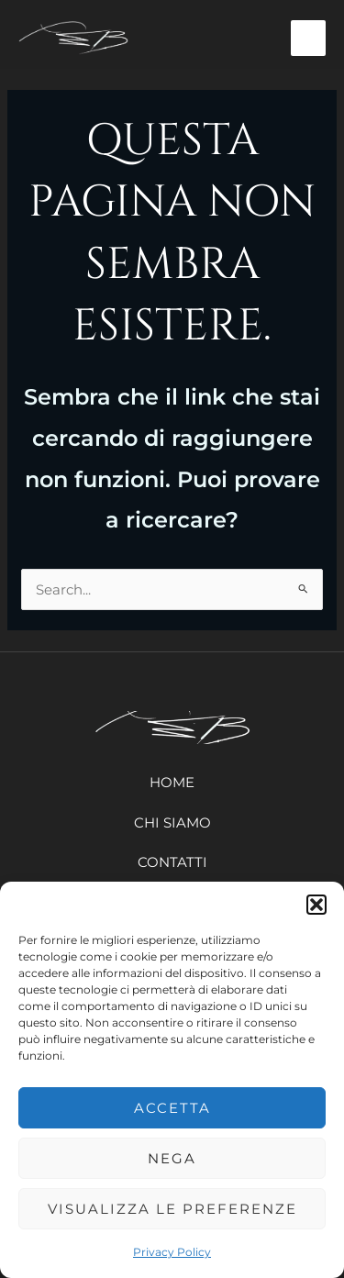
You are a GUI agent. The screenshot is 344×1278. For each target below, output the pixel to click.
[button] (316, 904)
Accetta (172, 1108)
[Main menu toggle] (309, 38)
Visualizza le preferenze (172, 1208)
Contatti (172, 862)
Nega (172, 1158)
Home (172, 782)
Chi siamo (172, 822)
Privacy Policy (172, 1252)
